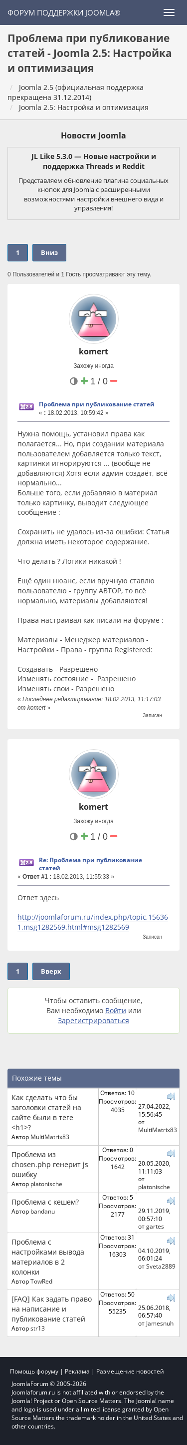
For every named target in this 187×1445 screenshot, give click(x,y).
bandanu (42, 1211)
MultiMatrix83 (49, 1137)
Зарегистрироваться (93, 1020)
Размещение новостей (130, 1371)
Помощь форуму (34, 1371)
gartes (155, 1226)
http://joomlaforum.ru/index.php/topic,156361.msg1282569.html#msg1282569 (92, 922)
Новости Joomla (93, 135)
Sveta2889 (161, 1266)
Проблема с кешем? (45, 1202)
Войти (115, 1010)
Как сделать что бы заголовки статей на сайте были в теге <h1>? (46, 1112)
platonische (46, 1184)
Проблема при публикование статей (97, 404)
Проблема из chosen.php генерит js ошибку (49, 1164)
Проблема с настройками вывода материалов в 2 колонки (47, 1257)
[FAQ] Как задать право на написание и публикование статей (51, 1309)
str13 (37, 1328)
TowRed (41, 1281)
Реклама (77, 1371)
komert (93, 351)
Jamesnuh (160, 1323)
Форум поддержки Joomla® (63, 12)
